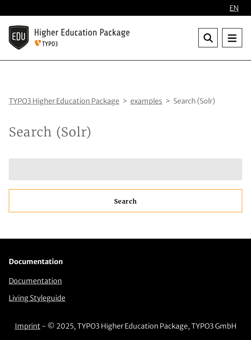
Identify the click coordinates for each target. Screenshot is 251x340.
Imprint (27, 326)
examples (146, 101)
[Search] (125, 169)
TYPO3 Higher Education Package (64, 101)
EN (234, 8)
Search (125, 201)
